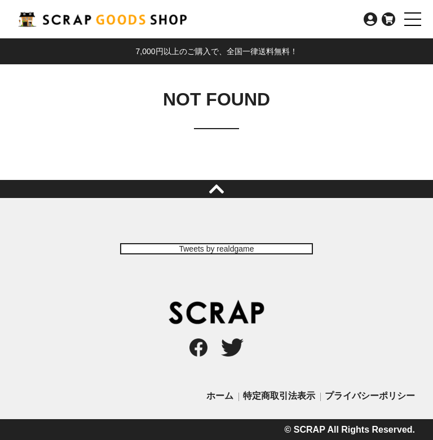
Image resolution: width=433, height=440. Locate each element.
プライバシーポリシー (370, 396)
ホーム (219, 396)
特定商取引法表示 (279, 396)
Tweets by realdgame (216, 248)
